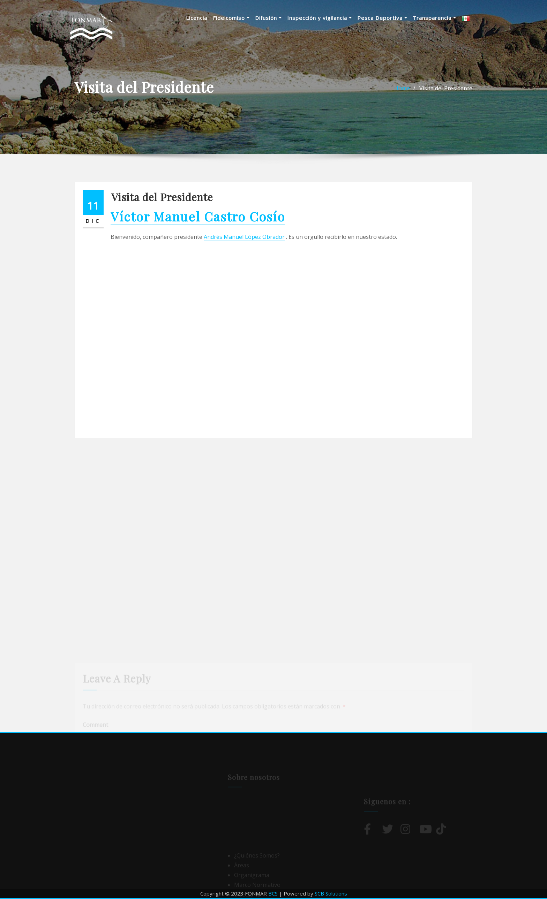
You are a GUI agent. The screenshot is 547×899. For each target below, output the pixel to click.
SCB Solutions (331, 893)
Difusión (268, 17)
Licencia (196, 17)
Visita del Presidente (445, 88)
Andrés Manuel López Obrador (244, 237)
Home (402, 88)
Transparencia (434, 17)
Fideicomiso (231, 17)
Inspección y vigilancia (319, 17)
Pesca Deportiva (382, 17)
